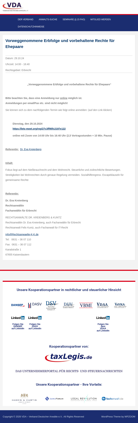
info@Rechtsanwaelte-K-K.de (21, 234)
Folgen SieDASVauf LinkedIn (35, 326)
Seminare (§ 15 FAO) (74, 19)
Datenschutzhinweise (31, 26)
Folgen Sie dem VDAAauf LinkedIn (103, 327)
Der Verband (25, 19)
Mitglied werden (100, 19)
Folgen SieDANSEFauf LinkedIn (18, 326)
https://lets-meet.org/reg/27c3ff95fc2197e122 (39, 128)
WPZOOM (130, 416)
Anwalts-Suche (48, 19)
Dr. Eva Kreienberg (30, 149)
